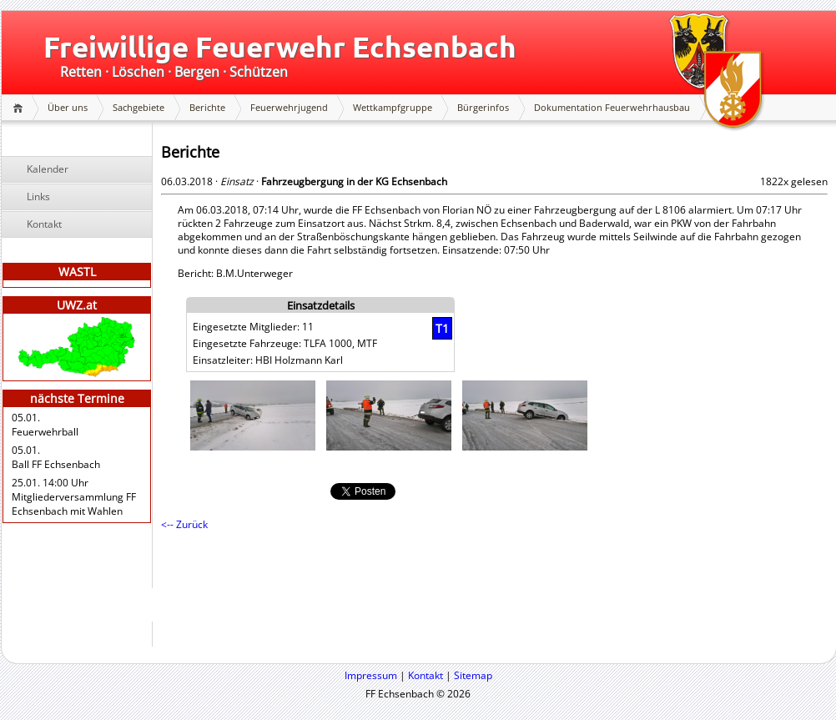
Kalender (47, 169)
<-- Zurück (184, 524)
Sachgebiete (138, 107)
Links (38, 196)
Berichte (207, 107)
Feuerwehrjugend (289, 107)
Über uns (68, 107)
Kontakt (44, 224)
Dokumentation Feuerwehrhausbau (612, 107)
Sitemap (473, 675)
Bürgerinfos (483, 107)
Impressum (371, 675)
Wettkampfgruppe (392, 107)
